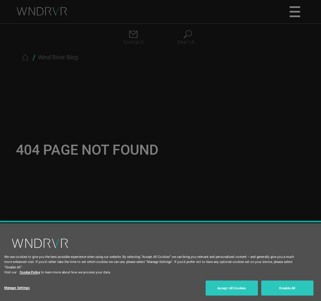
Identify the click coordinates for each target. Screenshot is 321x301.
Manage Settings (17, 287)
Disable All (287, 288)
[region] (160, 262)
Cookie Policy (30, 272)
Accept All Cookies (231, 288)
